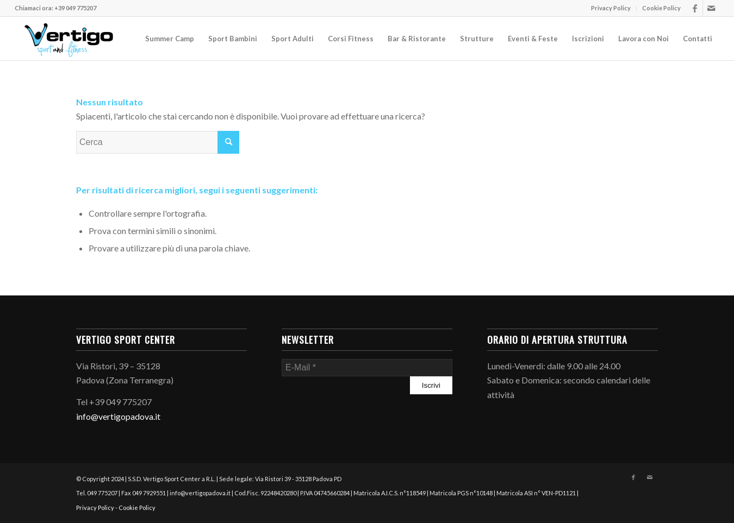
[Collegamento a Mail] (711, 8)
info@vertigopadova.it (118, 416)
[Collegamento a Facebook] (694, 8)
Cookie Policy (661, 7)
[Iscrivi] (431, 385)
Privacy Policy (611, 7)
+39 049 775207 (75, 7)
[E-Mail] (367, 367)
